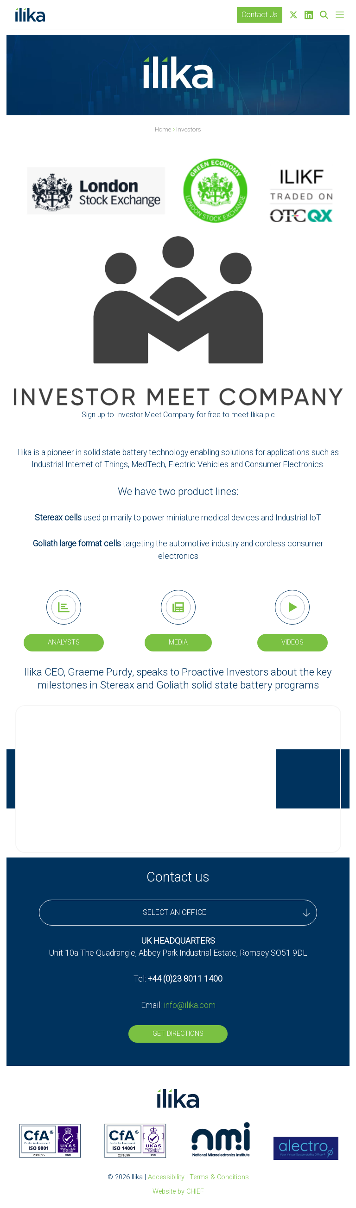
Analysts (64, 642)
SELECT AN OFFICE (226, 912)
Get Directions (178, 1034)
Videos (292, 642)
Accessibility (166, 1177)
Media (178, 642)
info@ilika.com (190, 1005)
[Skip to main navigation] (339, 14)
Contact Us (260, 14)
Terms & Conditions (219, 1177)
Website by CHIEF (178, 1191)
